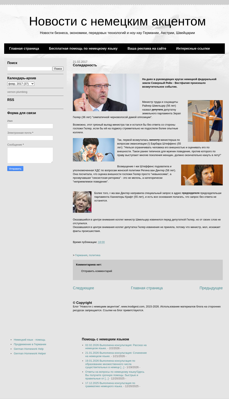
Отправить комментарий (96, 271)
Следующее (83, 288)
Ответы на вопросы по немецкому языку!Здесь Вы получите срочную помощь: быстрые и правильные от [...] (114, 375)
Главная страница (24, 48)
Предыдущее (211, 288)
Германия (81, 255)
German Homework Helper (30, 353)
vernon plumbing (17, 91)
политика (94, 255)
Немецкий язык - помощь (29, 339)
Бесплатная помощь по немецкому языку (83, 48)
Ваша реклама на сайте (147, 48)
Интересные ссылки (193, 48)
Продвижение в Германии (30, 344)
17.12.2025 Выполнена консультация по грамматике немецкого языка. (110, 384)
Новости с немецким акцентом (117, 21)
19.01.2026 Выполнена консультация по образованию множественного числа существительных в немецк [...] (110, 364)
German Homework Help (29, 348)
